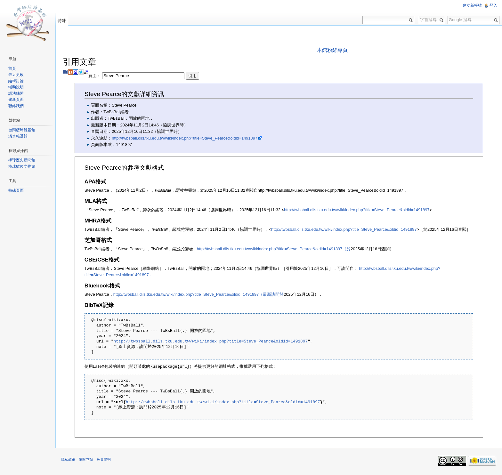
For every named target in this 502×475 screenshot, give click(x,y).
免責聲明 (105, 460)
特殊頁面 (16, 190)
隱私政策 (70, 460)
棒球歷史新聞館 (22, 160)
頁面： (145, 76)
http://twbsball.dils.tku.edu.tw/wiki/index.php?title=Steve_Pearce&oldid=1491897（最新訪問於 (200, 294)
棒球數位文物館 (22, 166)
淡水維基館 (18, 136)
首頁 (13, 68)
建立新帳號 (472, 5)
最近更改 (16, 74)
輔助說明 (16, 87)
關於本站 (87, 460)
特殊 (63, 20)
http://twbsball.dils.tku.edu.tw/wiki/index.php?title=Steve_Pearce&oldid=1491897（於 (275, 249)
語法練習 (16, 93)
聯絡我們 (16, 106)
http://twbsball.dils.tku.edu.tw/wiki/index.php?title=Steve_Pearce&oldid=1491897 (186, 138)
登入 (493, 5)
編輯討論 (16, 81)
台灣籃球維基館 (22, 130)
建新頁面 (16, 99)
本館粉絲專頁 (332, 50)
